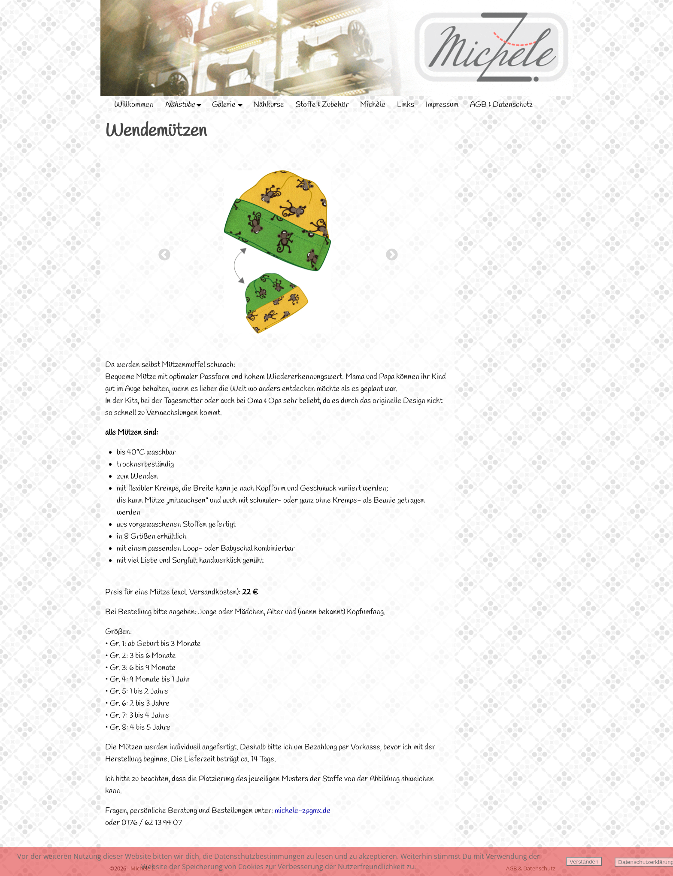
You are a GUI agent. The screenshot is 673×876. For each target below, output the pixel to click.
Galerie (229, 104)
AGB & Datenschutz (501, 105)
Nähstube (185, 104)
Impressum (442, 105)
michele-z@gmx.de (302, 811)
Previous (162, 252)
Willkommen (133, 105)
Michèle (372, 105)
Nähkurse (268, 105)
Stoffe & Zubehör (322, 105)
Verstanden (584, 861)
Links (405, 105)
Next (389, 252)
